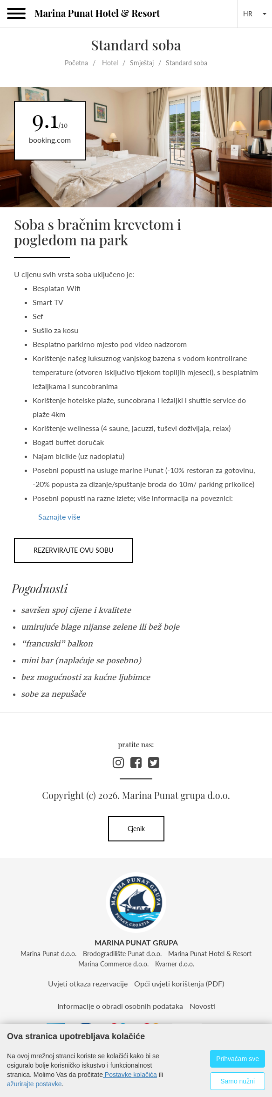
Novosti (202, 1005)
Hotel (110, 63)
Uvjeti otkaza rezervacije (88, 983)
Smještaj (142, 63)
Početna (76, 63)
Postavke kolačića (130, 1074)
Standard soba (186, 63)
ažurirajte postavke (34, 1084)
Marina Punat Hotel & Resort (97, 13)
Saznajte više (59, 516)
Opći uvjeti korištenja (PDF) (179, 983)
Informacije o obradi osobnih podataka (120, 1005)
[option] (136, 147)
